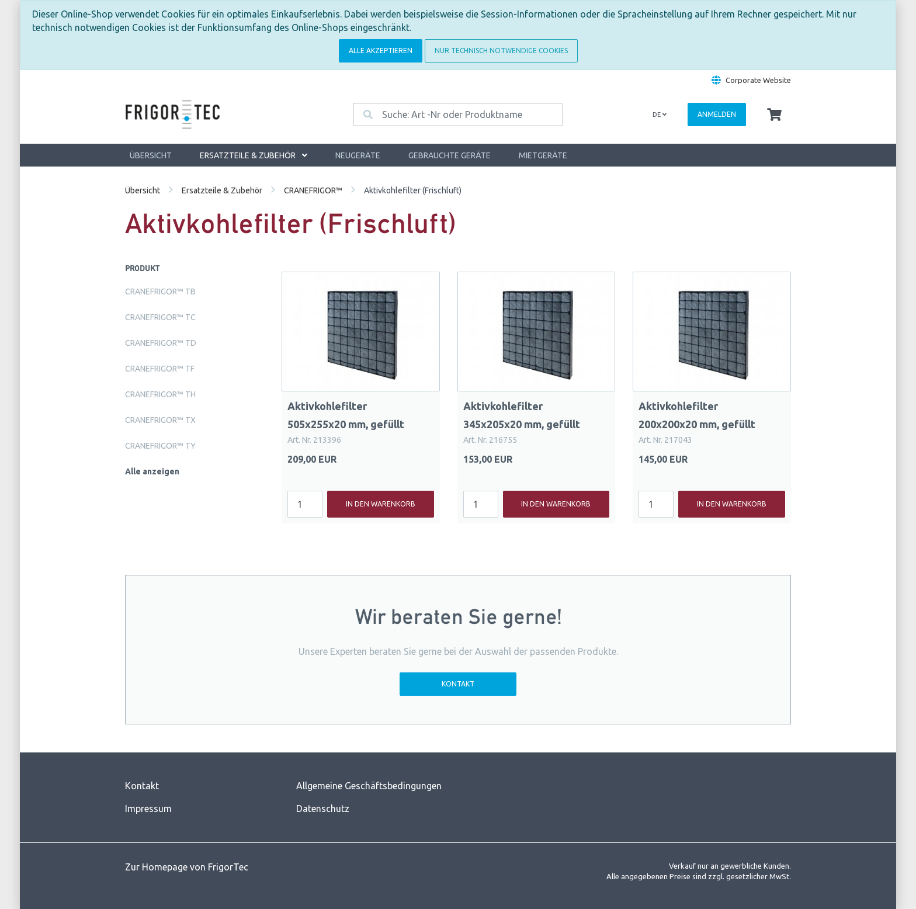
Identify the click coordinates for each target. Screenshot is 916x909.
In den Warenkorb (380, 504)
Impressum (148, 808)
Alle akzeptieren (380, 50)
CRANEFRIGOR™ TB (160, 291)
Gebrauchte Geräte (449, 155)
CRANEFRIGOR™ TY (160, 445)
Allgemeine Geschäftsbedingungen (369, 785)
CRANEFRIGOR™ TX (160, 420)
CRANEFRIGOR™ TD (160, 343)
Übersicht (151, 155)
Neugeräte (357, 155)
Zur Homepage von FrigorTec (186, 867)
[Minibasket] (774, 115)
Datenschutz (322, 808)
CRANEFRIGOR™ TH (160, 394)
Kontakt (458, 684)
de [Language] (660, 114)
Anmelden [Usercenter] (717, 114)
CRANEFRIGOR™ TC (160, 317)
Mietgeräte (543, 155)
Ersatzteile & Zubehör (253, 155)
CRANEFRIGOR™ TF (160, 368)
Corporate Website (758, 80)
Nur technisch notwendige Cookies (501, 50)
